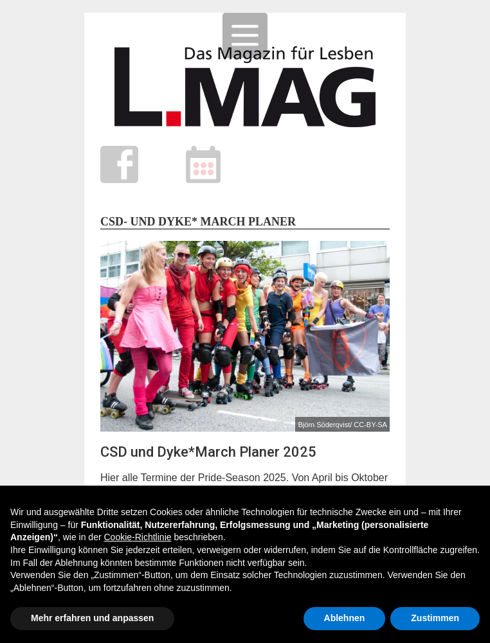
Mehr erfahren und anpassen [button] (92, 618)
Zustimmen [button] (435, 618)
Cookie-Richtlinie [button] (137, 537)
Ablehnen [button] (344, 618)
